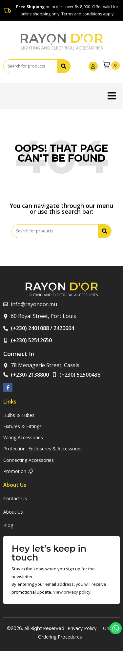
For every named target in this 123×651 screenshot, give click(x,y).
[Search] (63, 66)
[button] (111, 96)
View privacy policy (72, 592)
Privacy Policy (82, 628)
